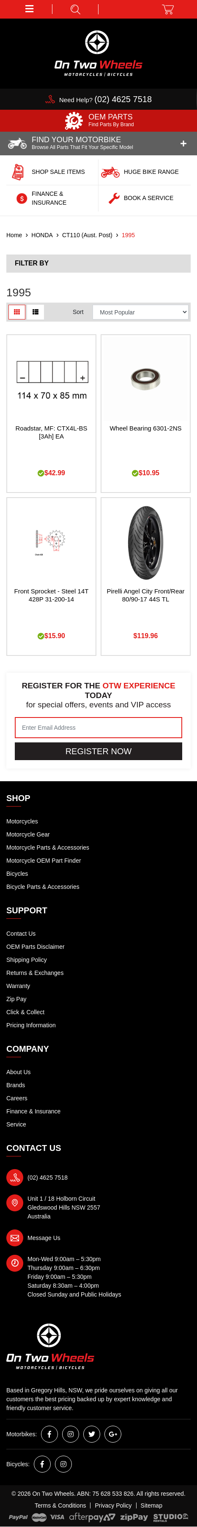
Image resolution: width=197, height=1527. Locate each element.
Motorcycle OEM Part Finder (43, 860)
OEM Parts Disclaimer (35, 946)
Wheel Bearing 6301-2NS (145, 428)
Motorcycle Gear (28, 834)
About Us (18, 1072)
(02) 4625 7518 (47, 1177)
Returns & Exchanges (34, 972)
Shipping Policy (26, 959)
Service (16, 1124)
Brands (15, 1085)
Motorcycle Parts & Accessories (47, 847)
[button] (29, 9)
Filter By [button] (32, 263)
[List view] (35, 312)
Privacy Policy (113, 1505)
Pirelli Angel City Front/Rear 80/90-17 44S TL (145, 595)
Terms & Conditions (60, 1505)
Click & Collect (25, 1012)
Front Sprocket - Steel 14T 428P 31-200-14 (51, 595)
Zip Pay (16, 999)
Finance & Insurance (33, 1111)
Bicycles (17, 873)
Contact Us (21, 933)
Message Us (43, 1238)
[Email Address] (98, 727)
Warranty (18, 986)
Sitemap (151, 1505)
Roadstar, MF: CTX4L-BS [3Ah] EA (51, 432)
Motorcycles (22, 821)
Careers (16, 1098)
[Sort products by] (141, 312)
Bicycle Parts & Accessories (42, 886)
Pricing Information (31, 1025)
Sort (78, 312)
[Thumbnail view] (16, 312)
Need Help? (105, 99)
